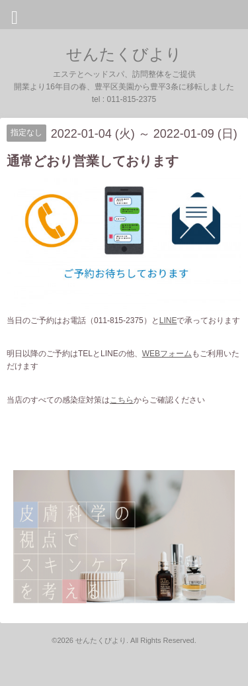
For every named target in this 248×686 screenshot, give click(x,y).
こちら (122, 400)
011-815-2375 (131, 99)
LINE (168, 320)
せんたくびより (124, 54)
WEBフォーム (167, 353)
